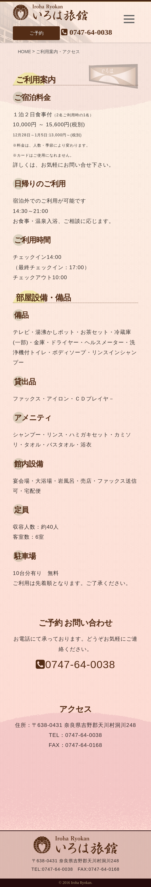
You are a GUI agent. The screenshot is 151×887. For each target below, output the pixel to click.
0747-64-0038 (86, 31)
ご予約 (36, 33)
